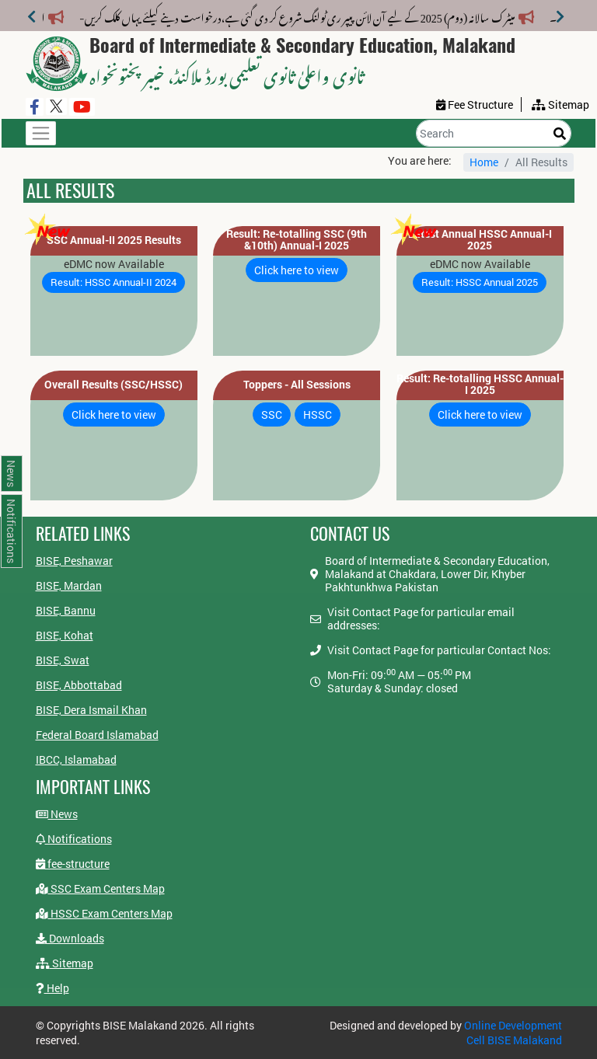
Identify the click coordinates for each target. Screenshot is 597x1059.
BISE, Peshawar (74, 560)
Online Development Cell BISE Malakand (513, 1032)
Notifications (74, 838)
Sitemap (64, 963)
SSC (271, 414)
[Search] (493, 133)
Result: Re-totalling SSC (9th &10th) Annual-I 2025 (296, 239)
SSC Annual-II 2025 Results (114, 240)
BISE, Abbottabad (79, 685)
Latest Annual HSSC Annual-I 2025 (480, 239)
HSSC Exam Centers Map (104, 913)
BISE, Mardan (69, 585)
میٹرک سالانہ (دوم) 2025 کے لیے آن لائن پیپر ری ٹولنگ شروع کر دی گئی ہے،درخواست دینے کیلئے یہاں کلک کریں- (306, 15)
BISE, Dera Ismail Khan (91, 709)
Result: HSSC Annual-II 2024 (113, 282)
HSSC (317, 414)
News (57, 813)
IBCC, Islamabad (76, 759)
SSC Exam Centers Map (100, 888)
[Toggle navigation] (41, 133)
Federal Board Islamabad (97, 734)
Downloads (70, 938)
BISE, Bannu (66, 610)
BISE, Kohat (64, 635)
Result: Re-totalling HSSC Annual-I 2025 (480, 383)
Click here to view (296, 270)
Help (52, 988)
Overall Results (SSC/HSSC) (113, 384)
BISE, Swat (62, 660)
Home (484, 162)
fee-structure (73, 863)
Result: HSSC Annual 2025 (479, 282)
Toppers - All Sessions (297, 384)
